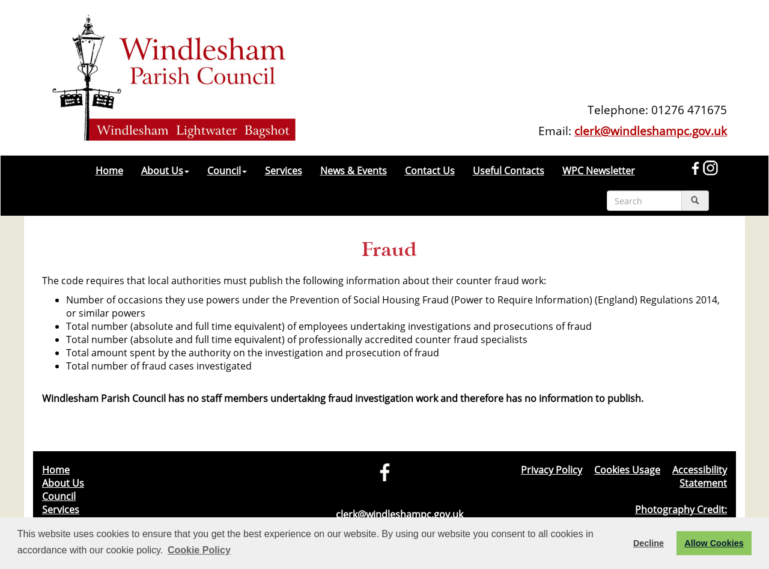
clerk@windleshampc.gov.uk (650, 130)
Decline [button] (648, 543)
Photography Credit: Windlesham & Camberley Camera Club (638, 516)
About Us (165, 170)
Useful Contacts (508, 170)
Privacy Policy (551, 469)
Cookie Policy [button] (199, 550)
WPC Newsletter (598, 170)
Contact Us (430, 170)
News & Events (353, 170)
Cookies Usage (627, 469)
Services (283, 170)
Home (109, 170)
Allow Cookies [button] (713, 543)
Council (227, 170)
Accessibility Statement (699, 476)
